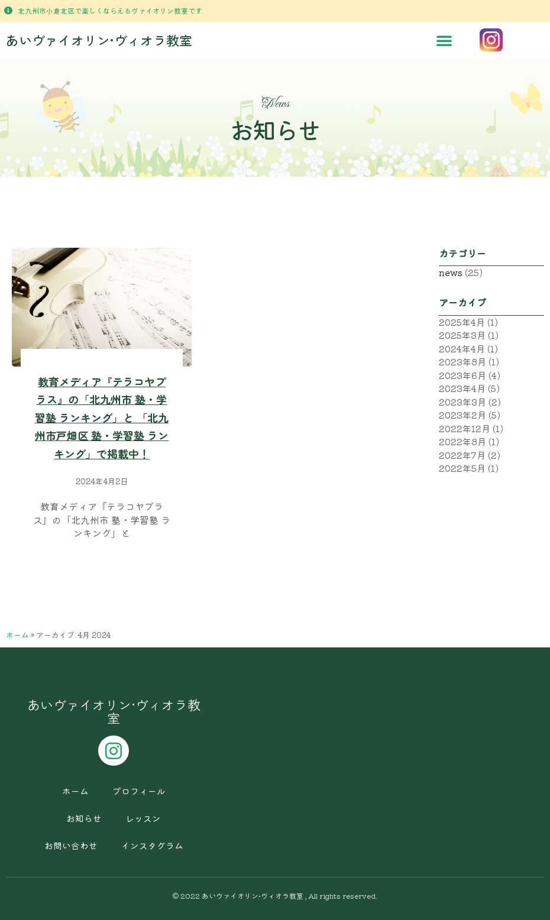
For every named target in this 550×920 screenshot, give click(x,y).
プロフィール (139, 791)
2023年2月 (462, 415)
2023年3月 (462, 402)
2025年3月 (462, 335)
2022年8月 (462, 441)
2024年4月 (462, 348)
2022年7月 (462, 455)
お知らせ (84, 818)
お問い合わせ (71, 845)
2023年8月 (462, 361)
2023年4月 (462, 388)
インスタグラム (152, 845)
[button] (444, 40)
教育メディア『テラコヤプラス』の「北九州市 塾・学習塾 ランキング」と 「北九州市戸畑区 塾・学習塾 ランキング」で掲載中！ (102, 417)
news (450, 272)
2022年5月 (462, 468)
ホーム (17, 634)
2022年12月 (464, 428)
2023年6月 (462, 375)
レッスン (143, 818)
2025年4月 (462, 322)
